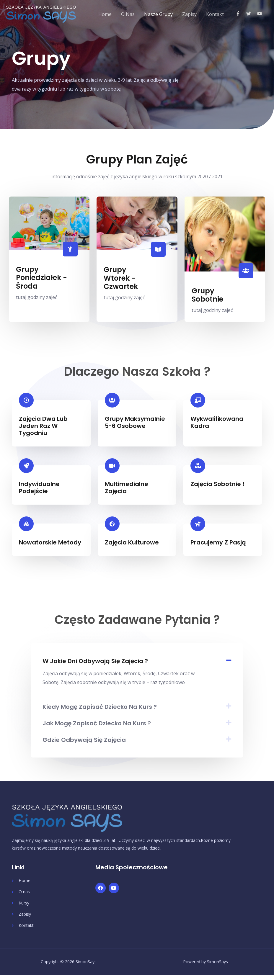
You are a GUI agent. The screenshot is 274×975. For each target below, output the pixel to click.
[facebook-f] (240, 13)
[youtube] (260, 13)
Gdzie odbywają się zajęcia (84, 740)
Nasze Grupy (158, 14)
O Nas (128, 14)
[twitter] (251, 13)
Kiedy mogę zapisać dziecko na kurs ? (100, 707)
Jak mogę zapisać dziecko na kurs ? (97, 723)
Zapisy (189, 14)
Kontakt (215, 14)
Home (105, 14)
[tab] (137, 661)
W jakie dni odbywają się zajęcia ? (95, 661)
